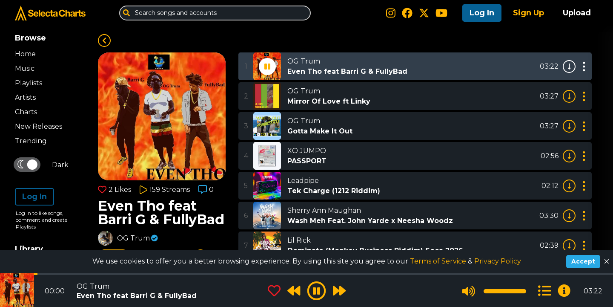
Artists (25, 97)
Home (25, 54)
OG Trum (133, 238)
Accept (583, 261)
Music (24, 68)
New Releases (38, 126)
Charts (26, 112)
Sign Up (528, 12)
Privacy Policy (497, 261)
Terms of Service (439, 261)
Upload (577, 12)
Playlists (28, 83)
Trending (31, 141)
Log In (482, 12)
